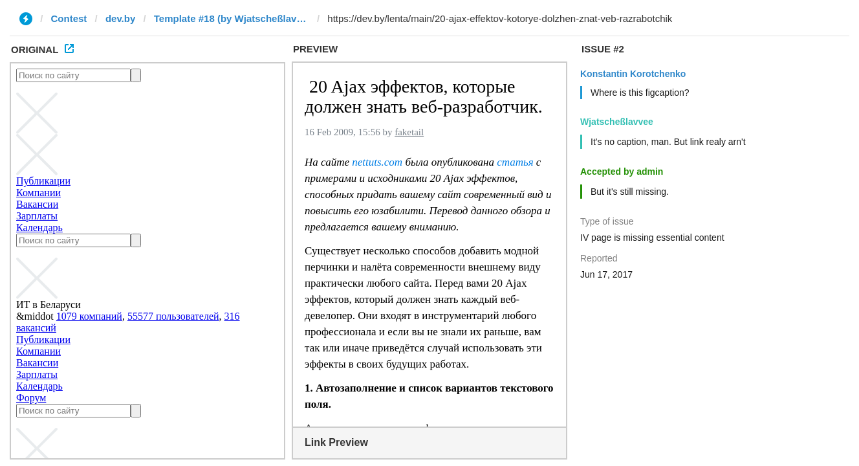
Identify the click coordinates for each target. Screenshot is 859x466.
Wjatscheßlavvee (616, 121)
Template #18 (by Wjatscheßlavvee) (231, 18)
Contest (69, 18)
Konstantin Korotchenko (633, 74)
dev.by (120, 18)
